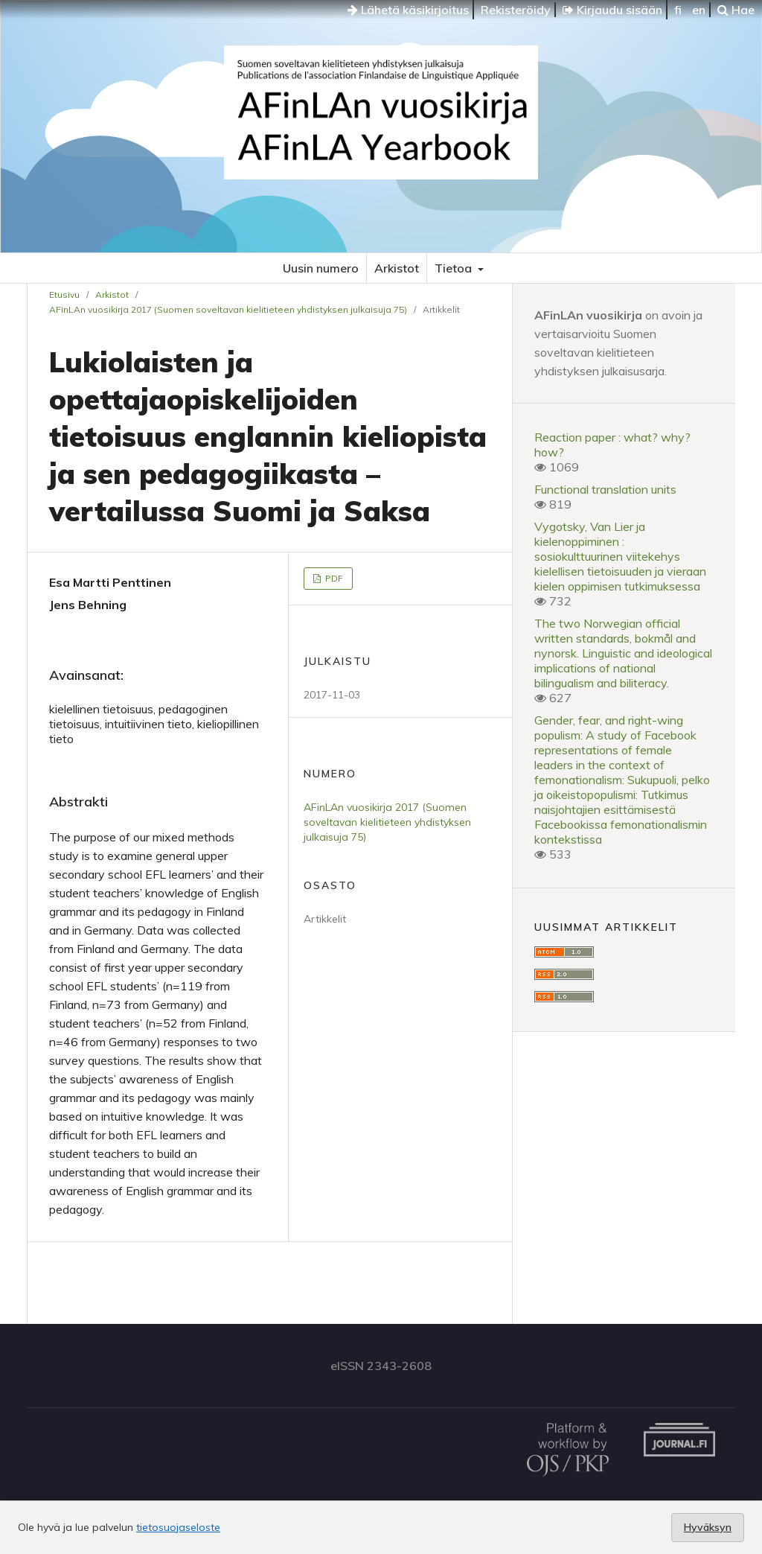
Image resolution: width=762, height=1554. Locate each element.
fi (678, 9)
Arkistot (396, 268)
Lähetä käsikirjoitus (408, 9)
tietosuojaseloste (178, 1527)
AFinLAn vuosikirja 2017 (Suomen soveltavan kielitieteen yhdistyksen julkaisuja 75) (228, 309)
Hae (736, 9)
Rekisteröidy (516, 9)
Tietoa (455, 268)
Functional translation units (605, 489)
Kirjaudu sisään (612, 9)
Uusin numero (321, 268)
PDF (333, 578)
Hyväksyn (707, 1527)
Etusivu (64, 294)
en (698, 9)
